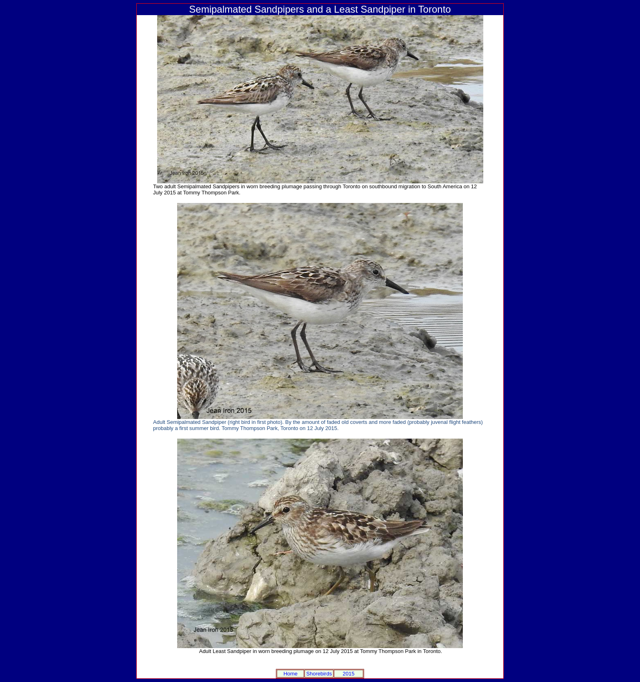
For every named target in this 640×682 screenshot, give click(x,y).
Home (290, 674)
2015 (349, 674)
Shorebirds (319, 674)
